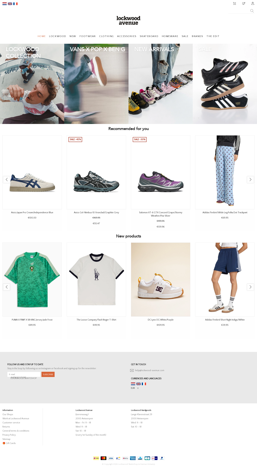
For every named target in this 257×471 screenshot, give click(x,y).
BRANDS (197, 36)
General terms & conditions (15, 431)
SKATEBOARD (149, 36)
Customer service (11, 422)
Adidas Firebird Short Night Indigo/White (225, 320)
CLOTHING (106, 36)
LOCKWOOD (57, 36)
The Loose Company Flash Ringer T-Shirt (96, 320)
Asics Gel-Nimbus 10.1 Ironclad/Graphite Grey (96, 212)
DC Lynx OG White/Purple (161, 320)
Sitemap (6, 439)
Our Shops (7, 414)
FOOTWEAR (87, 36)
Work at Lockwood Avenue (15, 418)
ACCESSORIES (126, 36)
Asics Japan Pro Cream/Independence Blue (32, 212)
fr (15, 3)
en (10, 3)
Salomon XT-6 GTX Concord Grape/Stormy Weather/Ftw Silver (160, 214)
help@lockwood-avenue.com (149, 370)
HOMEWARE (170, 36)
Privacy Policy (9, 435)
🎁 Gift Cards (9, 443)
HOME (42, 36)
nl (4, 3)
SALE (185, 36)
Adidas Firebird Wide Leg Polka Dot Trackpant (225, 212)
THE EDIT (213, 36)
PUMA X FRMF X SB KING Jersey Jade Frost (32, 320)
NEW (72, 36)
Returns (6, 426)
